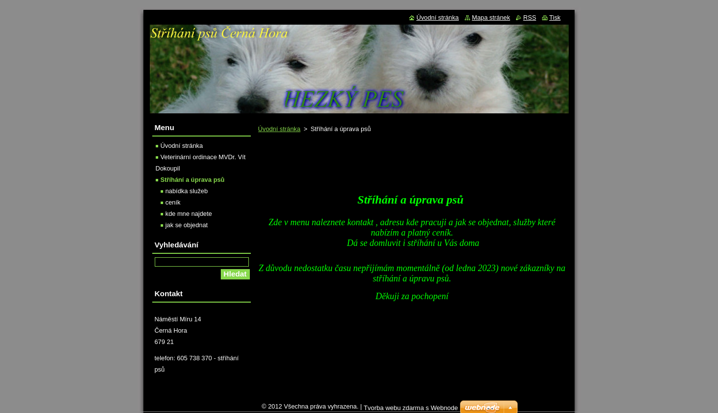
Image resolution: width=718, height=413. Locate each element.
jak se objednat (187, 225)
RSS (529, 17)
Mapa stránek (491, 17)
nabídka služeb (187, 191)
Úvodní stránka (279, 129)
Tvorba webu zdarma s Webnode (411, 408)
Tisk (555, 17)
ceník (173, 202)
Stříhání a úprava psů (193, 179)
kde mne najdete (189, 213)
